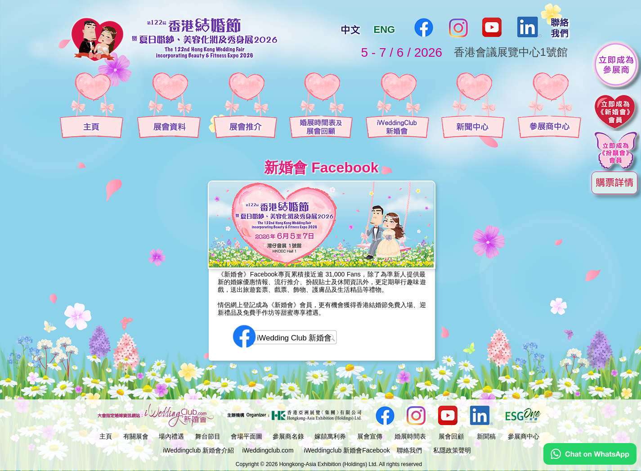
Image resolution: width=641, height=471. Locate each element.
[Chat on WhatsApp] (590, 462)
